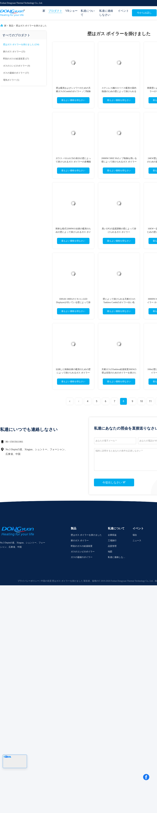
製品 (11, 26)
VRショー (71, 10)
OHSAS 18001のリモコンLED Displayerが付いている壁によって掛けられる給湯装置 (73, 302)
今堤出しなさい (114, 482)
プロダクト (55, 10)
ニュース (137, 540)
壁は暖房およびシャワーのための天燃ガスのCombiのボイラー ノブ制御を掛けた (73, 91)
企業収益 (112, 535)
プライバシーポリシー (28, 581)
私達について (88, 12)
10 (141, 401)
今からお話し (144, 12)
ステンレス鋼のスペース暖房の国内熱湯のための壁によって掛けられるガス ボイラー (119, 91)
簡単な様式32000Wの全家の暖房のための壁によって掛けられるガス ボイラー (73, 232)
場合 (135, 535)
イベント (123, 10)
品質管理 (112, 546)
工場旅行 (112, 540)
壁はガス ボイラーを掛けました (31, 26)
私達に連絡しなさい (106, 12)
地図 (110, 551)
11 (150, 401)
